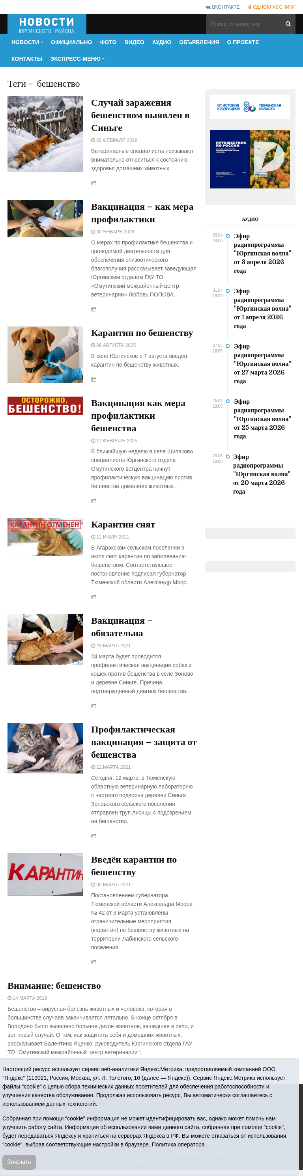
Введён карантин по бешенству (134, 866)
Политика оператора (178, 1144)
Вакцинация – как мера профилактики (142, 213)
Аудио (162, 42)
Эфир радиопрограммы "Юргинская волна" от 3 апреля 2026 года (262, 253)
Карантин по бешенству (142, 332)
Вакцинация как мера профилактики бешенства (138, 415)
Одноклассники (272, 7)
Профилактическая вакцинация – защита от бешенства (144, 742)
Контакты (26, 59)
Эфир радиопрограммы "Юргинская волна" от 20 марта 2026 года (261, 474)
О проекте (243, 42)
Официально (71, 42)
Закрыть (19, 1162)
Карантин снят (123, 524)
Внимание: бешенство (54, 985)
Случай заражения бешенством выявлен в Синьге (140, 115)
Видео (134, 42)
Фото (108, 42)
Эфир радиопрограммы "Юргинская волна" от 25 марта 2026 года (262, 419)
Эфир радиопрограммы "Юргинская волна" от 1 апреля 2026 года (262, 309)
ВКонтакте (222, 7)
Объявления (199, 42)
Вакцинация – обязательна (122, 627)
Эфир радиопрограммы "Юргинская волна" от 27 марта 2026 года (262, 364)
